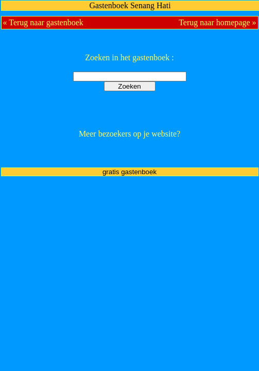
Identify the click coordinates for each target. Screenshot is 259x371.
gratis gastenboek (129, 172)
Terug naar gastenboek (46, 22)
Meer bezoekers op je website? (129, 133)
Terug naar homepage (214, 22)
